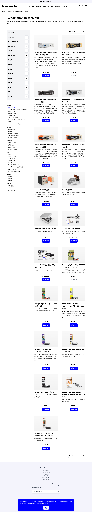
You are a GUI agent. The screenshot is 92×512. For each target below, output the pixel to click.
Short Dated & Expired (14, 171)
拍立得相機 (46, 6)
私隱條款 (46, 470)
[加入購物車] (46, 75)
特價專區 (57, 6)
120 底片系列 (11, 158)
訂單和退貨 (46, 479)
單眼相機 (10, 131)
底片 (52, 6)
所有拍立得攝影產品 (13, 149)
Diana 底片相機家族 (13, 117)
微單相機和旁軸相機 (13, 133)
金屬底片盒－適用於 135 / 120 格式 (45, 228)
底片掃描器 (11, 162)
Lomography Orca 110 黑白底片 (44, 392)
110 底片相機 (11, 115)
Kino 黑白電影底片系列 (14, 165)
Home (4, 11)
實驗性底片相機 (12, 113)
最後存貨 (10, 176)
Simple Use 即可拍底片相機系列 (16, 119)
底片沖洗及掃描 (12, 190)
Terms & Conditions (46, 468)
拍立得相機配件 (12, 147)
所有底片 (10, 154)
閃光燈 (9, 188)
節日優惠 (10, 178)
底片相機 (31, 6)
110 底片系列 (11, 160)
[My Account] (83, 6)
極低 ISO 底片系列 (12, 169)
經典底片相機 (11, 111)
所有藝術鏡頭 (11, 129)
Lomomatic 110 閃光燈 (41, 190)
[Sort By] (75, 31)
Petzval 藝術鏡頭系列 (13, 135)
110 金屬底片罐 (67, 190)
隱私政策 (68, 501)
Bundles (10, 180)
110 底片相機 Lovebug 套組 (71, 228)
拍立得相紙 (11, 145)
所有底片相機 (11, 107)
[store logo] (9, 6)
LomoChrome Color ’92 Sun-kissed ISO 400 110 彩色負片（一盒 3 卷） (73, 394)
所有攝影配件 (11, 186)
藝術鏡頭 (38, 6)
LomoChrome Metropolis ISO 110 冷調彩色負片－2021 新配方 (73, 306)
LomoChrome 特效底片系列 (15, 167)
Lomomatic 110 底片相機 (14, 124)
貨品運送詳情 (46, 472)
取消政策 (46, 475)
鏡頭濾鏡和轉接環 (12, 137)
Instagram (46, 497)
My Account (46, 477)
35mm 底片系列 (12, 156)
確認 (46, 508)
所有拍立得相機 (12, 143)
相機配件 (64, 6)
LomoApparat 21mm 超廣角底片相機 (17, 109)
